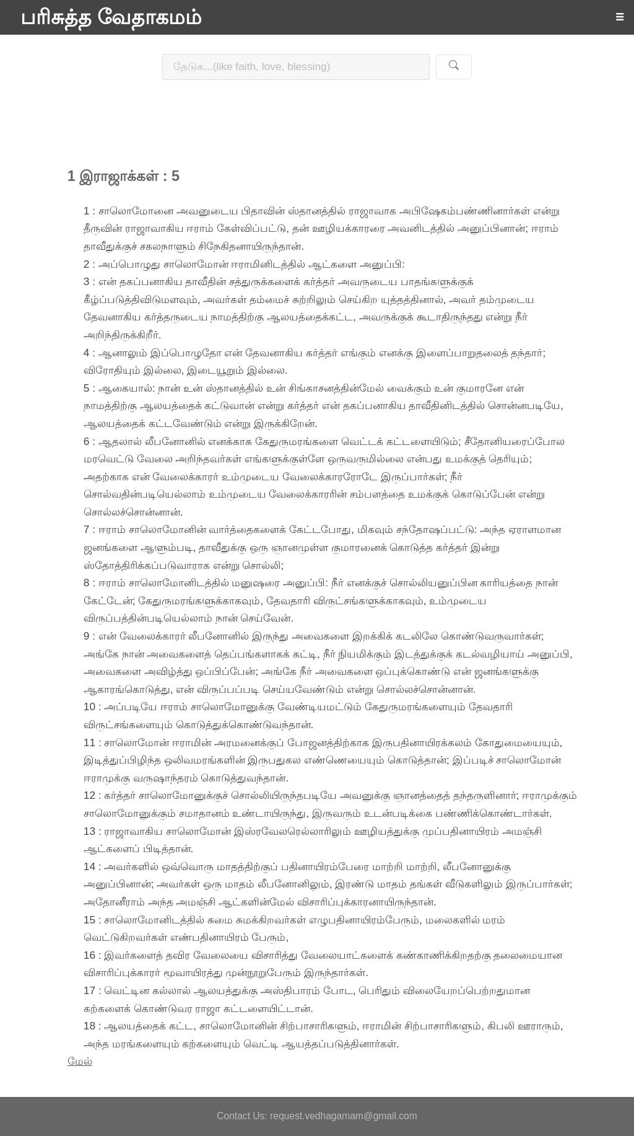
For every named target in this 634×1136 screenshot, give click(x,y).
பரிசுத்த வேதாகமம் (111, 17)
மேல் (79, 1061)
